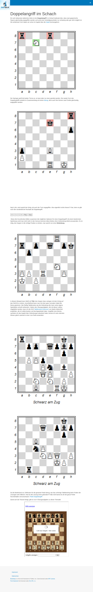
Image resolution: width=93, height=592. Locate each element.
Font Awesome (14, 581)
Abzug (46, 100)
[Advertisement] (46, 191)
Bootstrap (12, 578)
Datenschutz (15, 576)
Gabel (48, 22)
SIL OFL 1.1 (32, 581)
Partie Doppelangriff (36, 496)
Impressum (15, 572)
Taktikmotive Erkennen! (41, 309)
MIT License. (51, 578)
